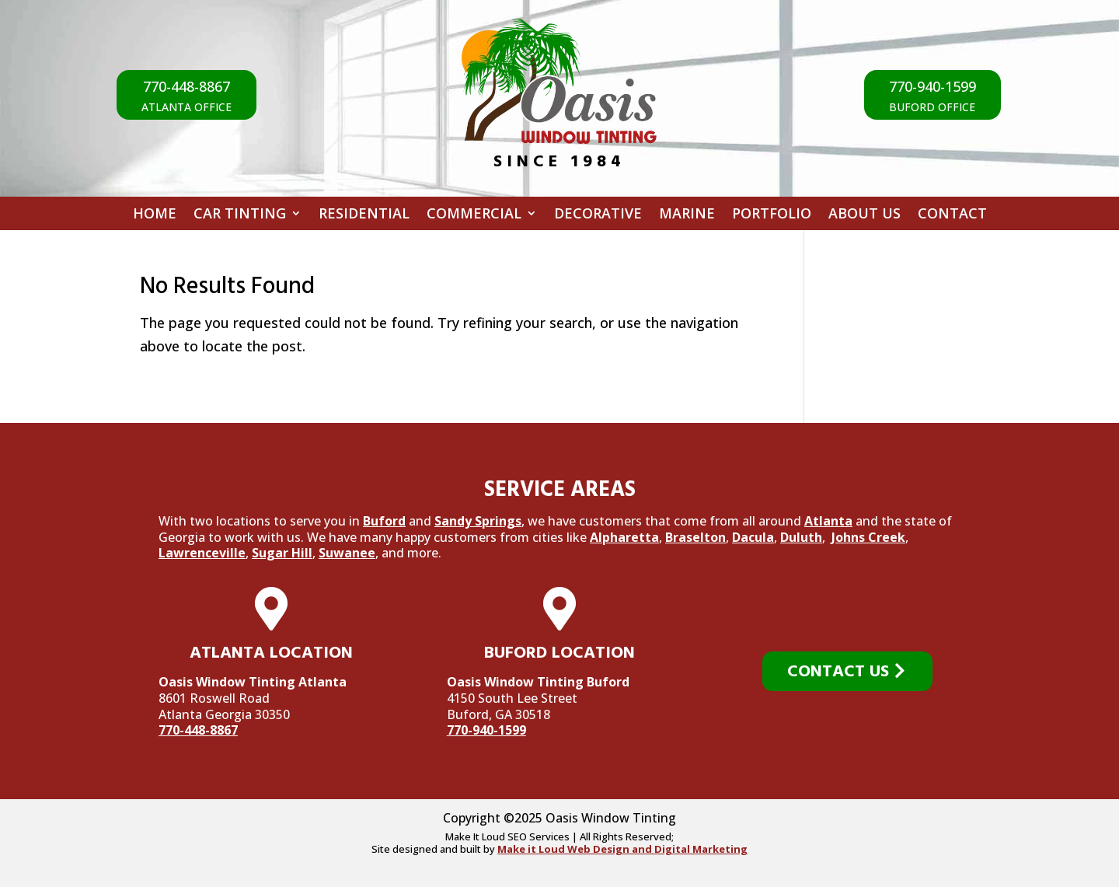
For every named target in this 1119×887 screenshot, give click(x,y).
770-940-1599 (486, 730)
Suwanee (347, 552)
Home (154, 215)
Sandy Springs (477, 520)
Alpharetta (624, 537)
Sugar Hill (282, 552)
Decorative (598, 215)
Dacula (753, 537)
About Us (864, 215)
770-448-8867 (198, 730)
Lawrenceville (202, 552)
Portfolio (771, 215)
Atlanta (828, 520)
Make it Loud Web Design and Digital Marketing (622, 849)
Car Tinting (239, 215)
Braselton (695, 537)
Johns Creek (868, 537)
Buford (384, 520)
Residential (364, 215)
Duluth (801, 537)
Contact (952, 215)
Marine (687, 215)
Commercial (474, 215)
